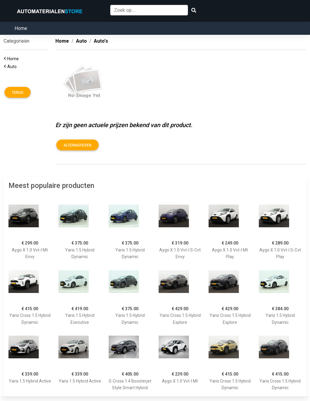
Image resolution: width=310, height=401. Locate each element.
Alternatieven (77, 145)
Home (21, 28)
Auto (12, 66)
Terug (17, 92)
